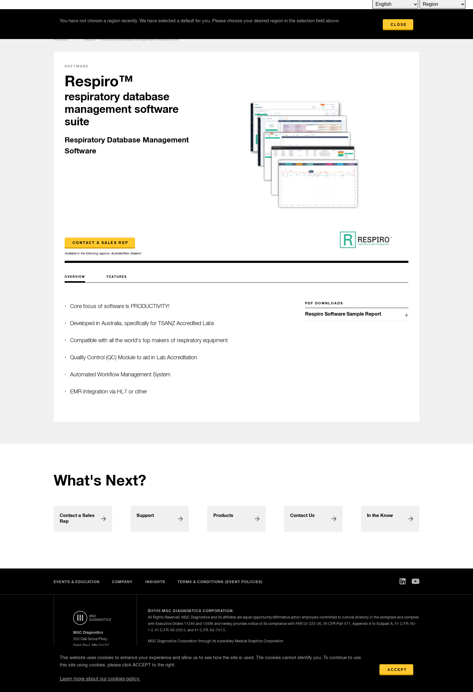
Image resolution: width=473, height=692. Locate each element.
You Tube (415, 581)
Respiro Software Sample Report (343, 314)
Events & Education (77, 582)
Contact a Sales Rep (101, 243)
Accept (397, 670)
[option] (304, 158)
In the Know (380, 515)
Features (117, 276)
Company (122, 582)
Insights (155, 582)
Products (61, 39)
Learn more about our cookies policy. (100, 679)
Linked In (403, 581)
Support (145, 515)
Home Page (92, 618)
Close (399, 25)
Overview (75, 276)
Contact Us (302, 515)
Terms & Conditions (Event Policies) (220, 582)
